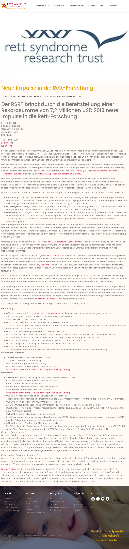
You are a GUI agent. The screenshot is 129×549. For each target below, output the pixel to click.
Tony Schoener (42, 264)
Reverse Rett (76, 170)
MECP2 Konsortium (44, 96)
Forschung (60, 6)
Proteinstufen (56, 96)
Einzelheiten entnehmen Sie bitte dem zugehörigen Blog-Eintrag (38, 369)
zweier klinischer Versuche (47, 313)
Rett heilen (66, 96)
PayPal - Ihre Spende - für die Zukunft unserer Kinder (107, 536)
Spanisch (6, 145)
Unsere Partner (9, 469)
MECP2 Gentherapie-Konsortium (62, 241)
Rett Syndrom (44, 6)
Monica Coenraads (47, 298)
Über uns (115, 6)
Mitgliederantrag (77, 5)
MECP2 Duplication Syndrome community (60, 173)
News (104, 6)
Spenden (92, 6)
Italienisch (7, 142)
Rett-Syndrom (75, 96)
